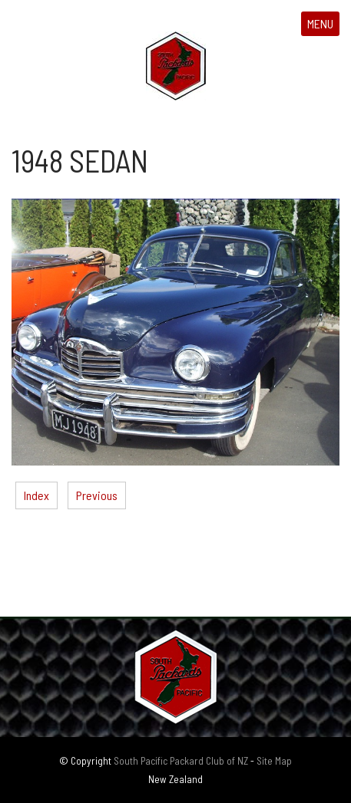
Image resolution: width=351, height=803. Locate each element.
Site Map (274, 761)
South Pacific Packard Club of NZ (181, 761)
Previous (97, 495)
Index (36, 495)
